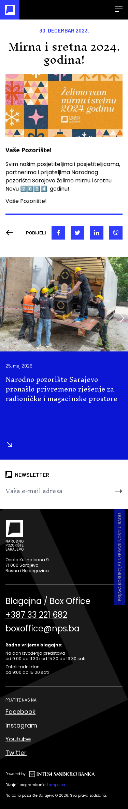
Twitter (16, 752)
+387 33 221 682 (36, 614)
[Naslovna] (9, 10)
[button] (122, 318)
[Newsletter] (54, 491)
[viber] (116, 233)
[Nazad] (11, 233)
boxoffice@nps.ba (42, 628)
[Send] (113, 491)
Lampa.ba (56, 784)
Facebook (20, 711)
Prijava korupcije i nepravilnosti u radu (120, 557)
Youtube (18, 739)
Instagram (21, 725)
